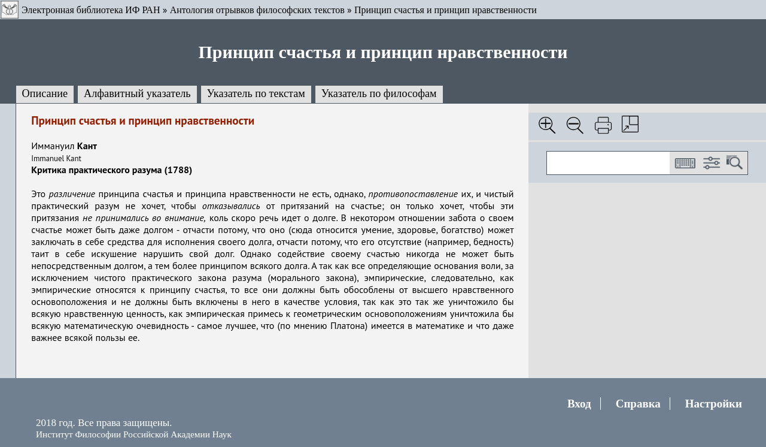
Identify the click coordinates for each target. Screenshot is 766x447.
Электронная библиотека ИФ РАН (91, 10)
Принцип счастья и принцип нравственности (445, 10)
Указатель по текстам (256, 93)
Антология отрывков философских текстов (257, 10)
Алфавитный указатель (137, 93)
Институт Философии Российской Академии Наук (134, 434)
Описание (45, 93)
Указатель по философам (379, 93)
